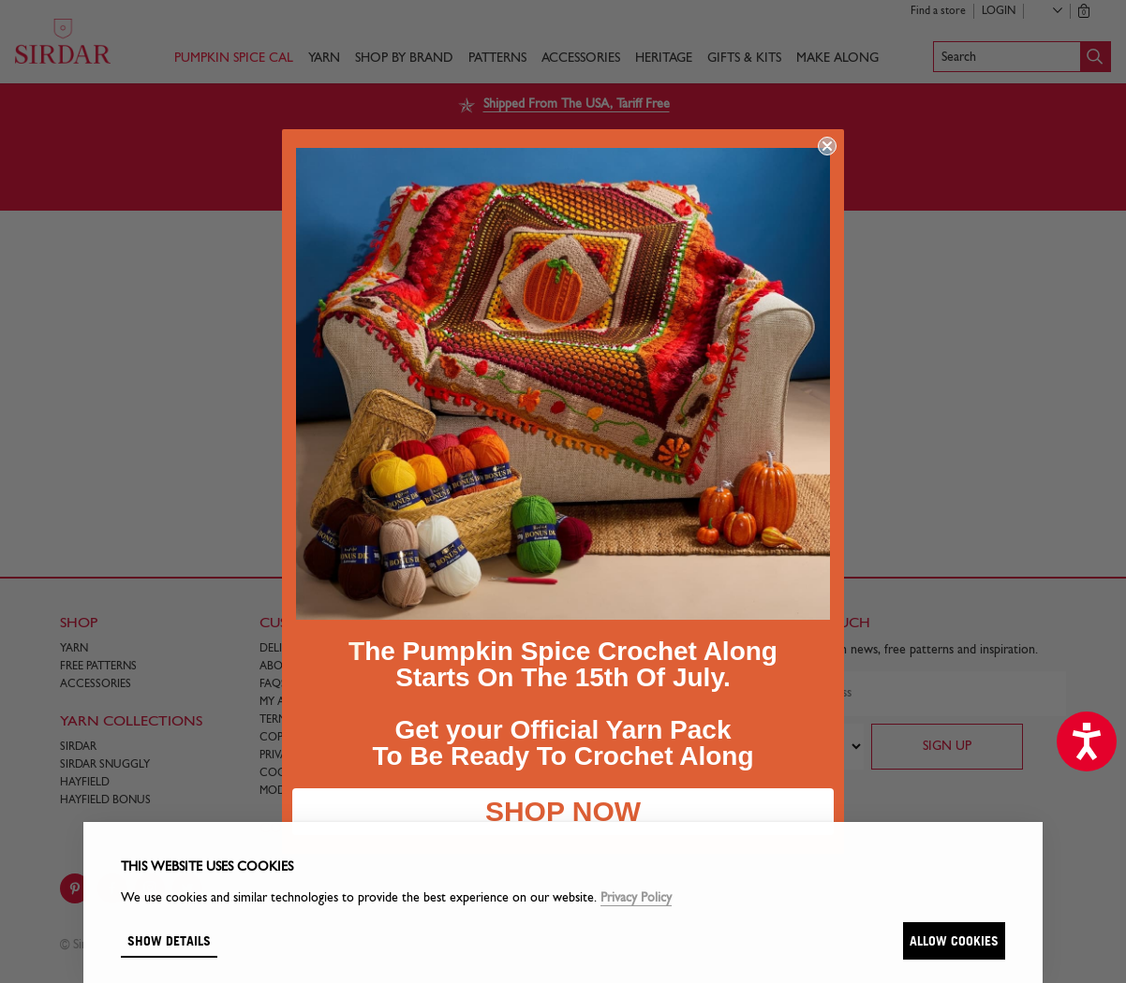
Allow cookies (954, 940)
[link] (563, 384)
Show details (169, 940)
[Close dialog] (827, 146)
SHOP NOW (563, 811)
